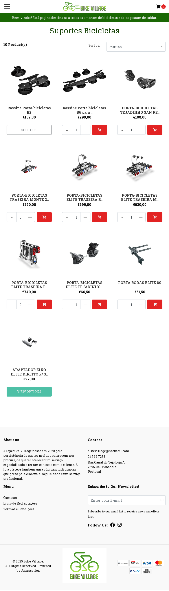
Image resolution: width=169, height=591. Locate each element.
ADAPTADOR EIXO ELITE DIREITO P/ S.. (29, 372)
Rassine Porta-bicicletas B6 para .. (84, 110)
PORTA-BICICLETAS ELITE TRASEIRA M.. (139, 197)
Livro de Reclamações (20, 504)
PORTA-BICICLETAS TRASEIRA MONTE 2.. (29, 197)
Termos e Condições (18, 510)
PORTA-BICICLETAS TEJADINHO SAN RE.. (140, 110)
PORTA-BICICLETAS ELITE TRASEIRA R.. (84, 197)
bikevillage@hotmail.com (108, 451)
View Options (29, 392)
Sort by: (94, 45)
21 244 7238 (96, 457)
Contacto (10, 498)
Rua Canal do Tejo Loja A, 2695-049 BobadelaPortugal (106, 467)
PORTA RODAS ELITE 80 (139, 282)
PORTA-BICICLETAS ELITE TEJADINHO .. (84, 284)
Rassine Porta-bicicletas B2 (29, 110)
